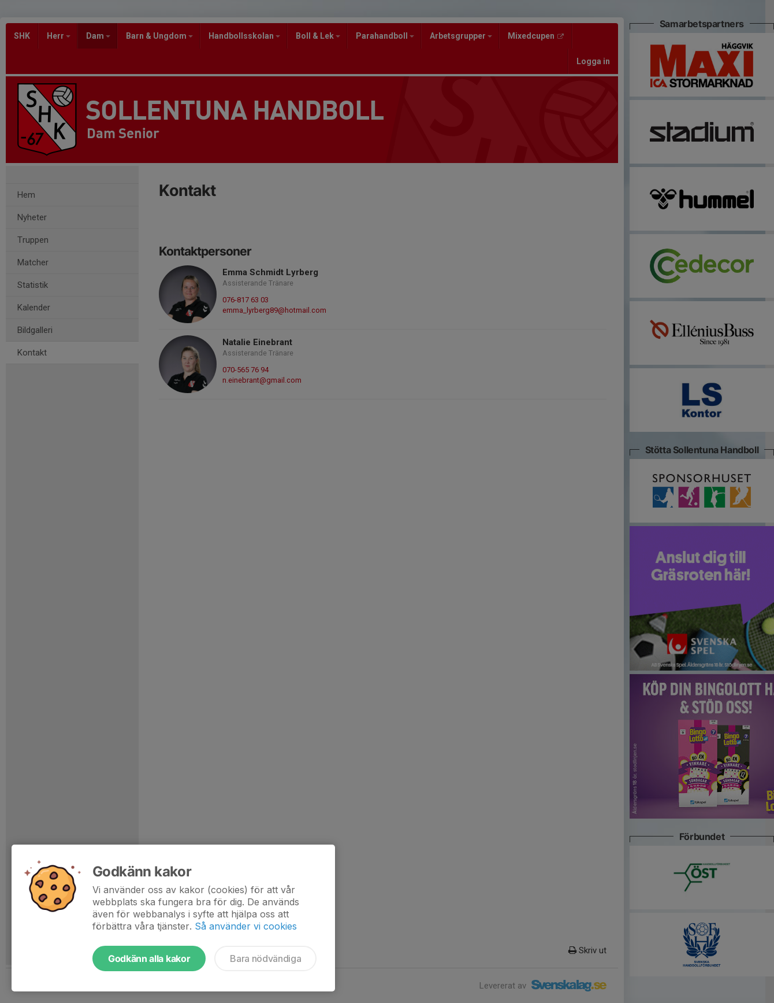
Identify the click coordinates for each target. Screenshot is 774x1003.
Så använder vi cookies (246, 926)
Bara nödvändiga (265, 958)
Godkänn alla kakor (149, 958)
